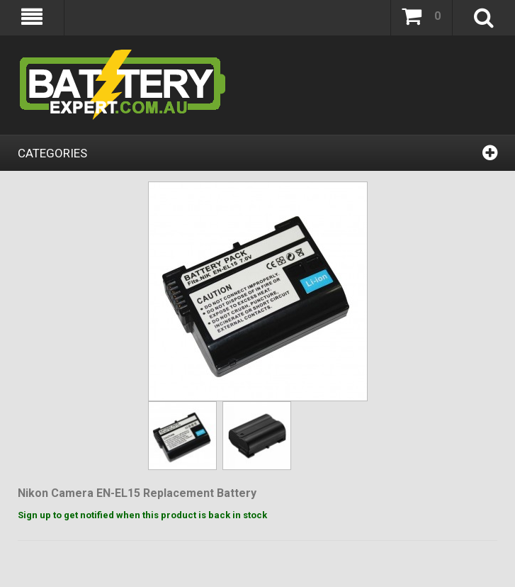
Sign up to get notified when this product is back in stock (142, 515)
